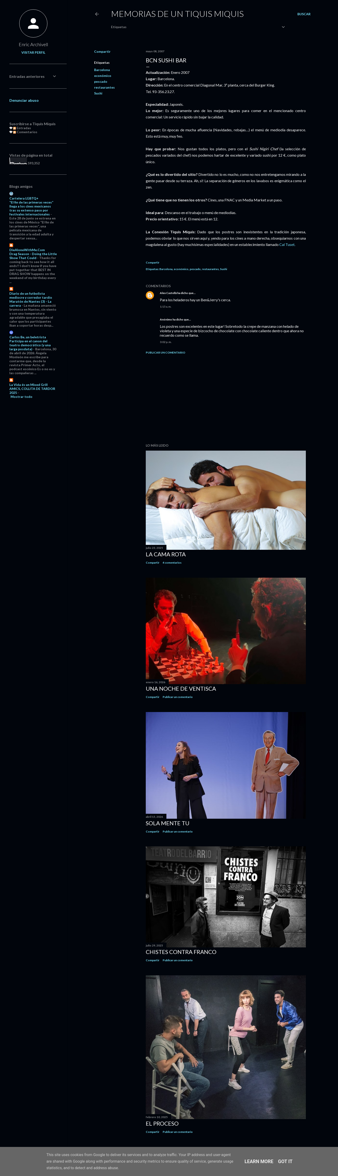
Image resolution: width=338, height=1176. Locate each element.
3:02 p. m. (166, 342)
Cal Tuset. (287, 244)
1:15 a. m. (165, 306)
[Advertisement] (226, 399)
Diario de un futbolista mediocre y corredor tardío (30, 295)
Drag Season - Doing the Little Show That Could (33, 256)
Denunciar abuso (24, 100)
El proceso (162, 1123)
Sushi (98, 93)
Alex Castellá (168, 293)
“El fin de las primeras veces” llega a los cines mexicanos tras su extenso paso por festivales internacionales (31, 208)
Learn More (259, 1161)
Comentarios (25, 132)
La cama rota (166, 554)
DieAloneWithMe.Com (27, 250)
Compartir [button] (102, 51)
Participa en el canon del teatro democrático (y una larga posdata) (30, 345)
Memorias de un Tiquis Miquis (177, 13)
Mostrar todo (21, 397)
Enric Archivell (33, 44)
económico (102, 76)
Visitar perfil (33, 52)
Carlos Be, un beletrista (27, 337)
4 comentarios (172, 562)
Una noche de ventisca (181, 688)
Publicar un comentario (165, 352)
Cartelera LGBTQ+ (23, 198)
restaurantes (104, 87)
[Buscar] (304, 14)
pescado (100, 81)
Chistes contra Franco (181, 951)
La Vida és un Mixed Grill (28, 385)
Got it (285, 1161)
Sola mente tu (167, 823)
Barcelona (102, 70)
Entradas (22, 128)
